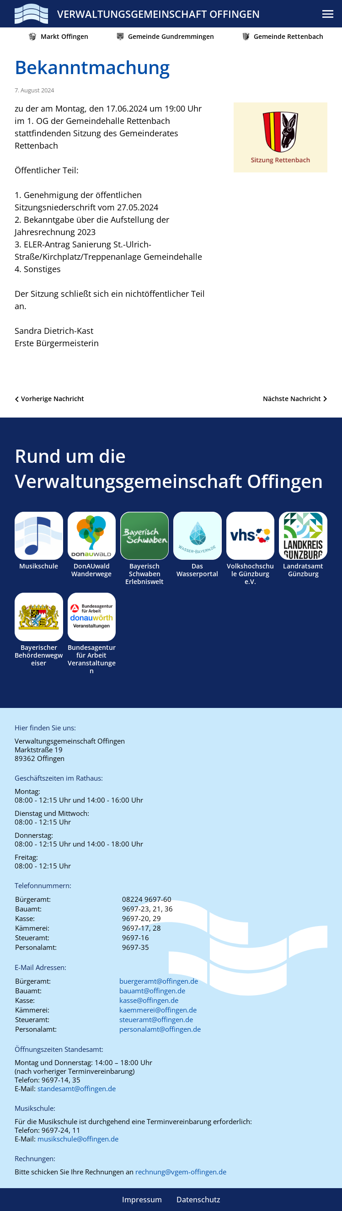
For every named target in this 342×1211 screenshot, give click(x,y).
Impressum (142, 1200)
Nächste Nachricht (292, 398)
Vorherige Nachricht (52, 398)
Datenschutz (198, 1200)
